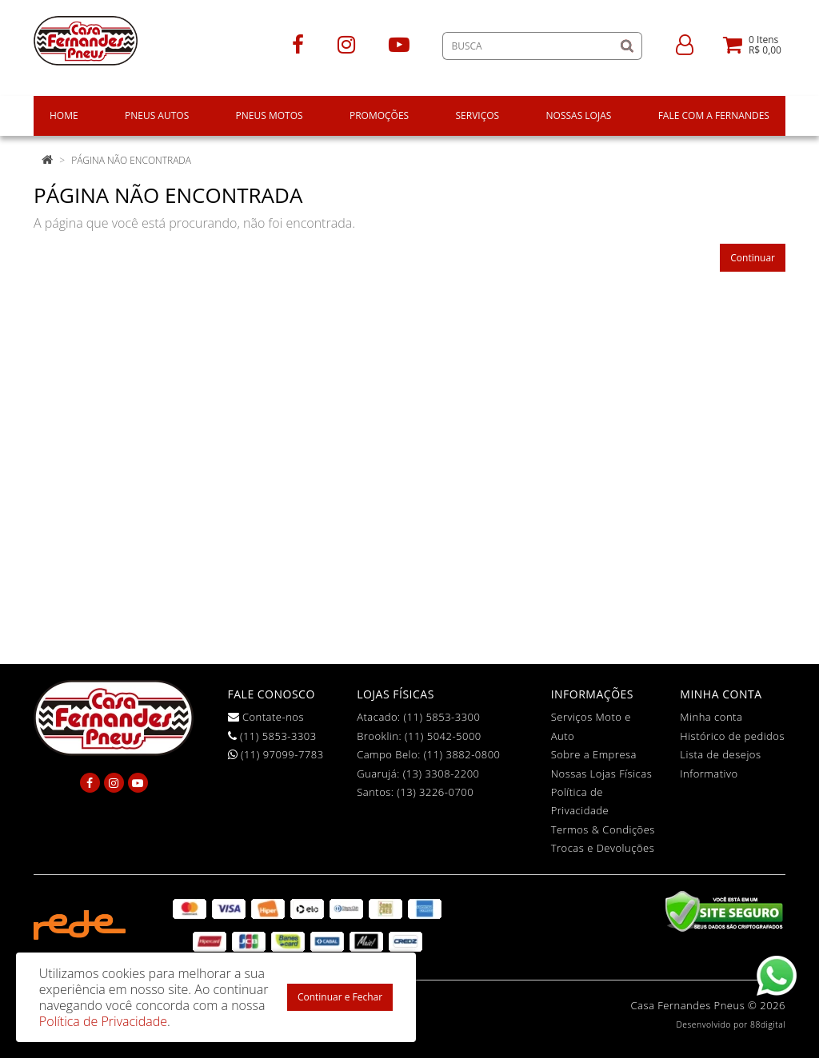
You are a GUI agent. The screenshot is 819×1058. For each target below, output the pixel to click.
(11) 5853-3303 (272, 736)
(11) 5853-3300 (442, 717)
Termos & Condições (603, 829)
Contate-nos (266, 717)
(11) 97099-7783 (276, 754)
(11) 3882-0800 (462, 754)
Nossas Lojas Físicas (602, 773)
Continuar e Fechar (340, 997)
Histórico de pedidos (732, 736)
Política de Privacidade (103, 1021)
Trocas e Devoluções (603, 848)
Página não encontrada (131, 160)
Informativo (708, 773)
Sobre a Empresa (594, 754)
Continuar (752, 257)
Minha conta (711, 717)
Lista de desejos (720, 754)
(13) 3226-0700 (435, 792)
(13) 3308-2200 (441, 773)
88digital (767, 1024)
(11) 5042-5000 (443, 736)
